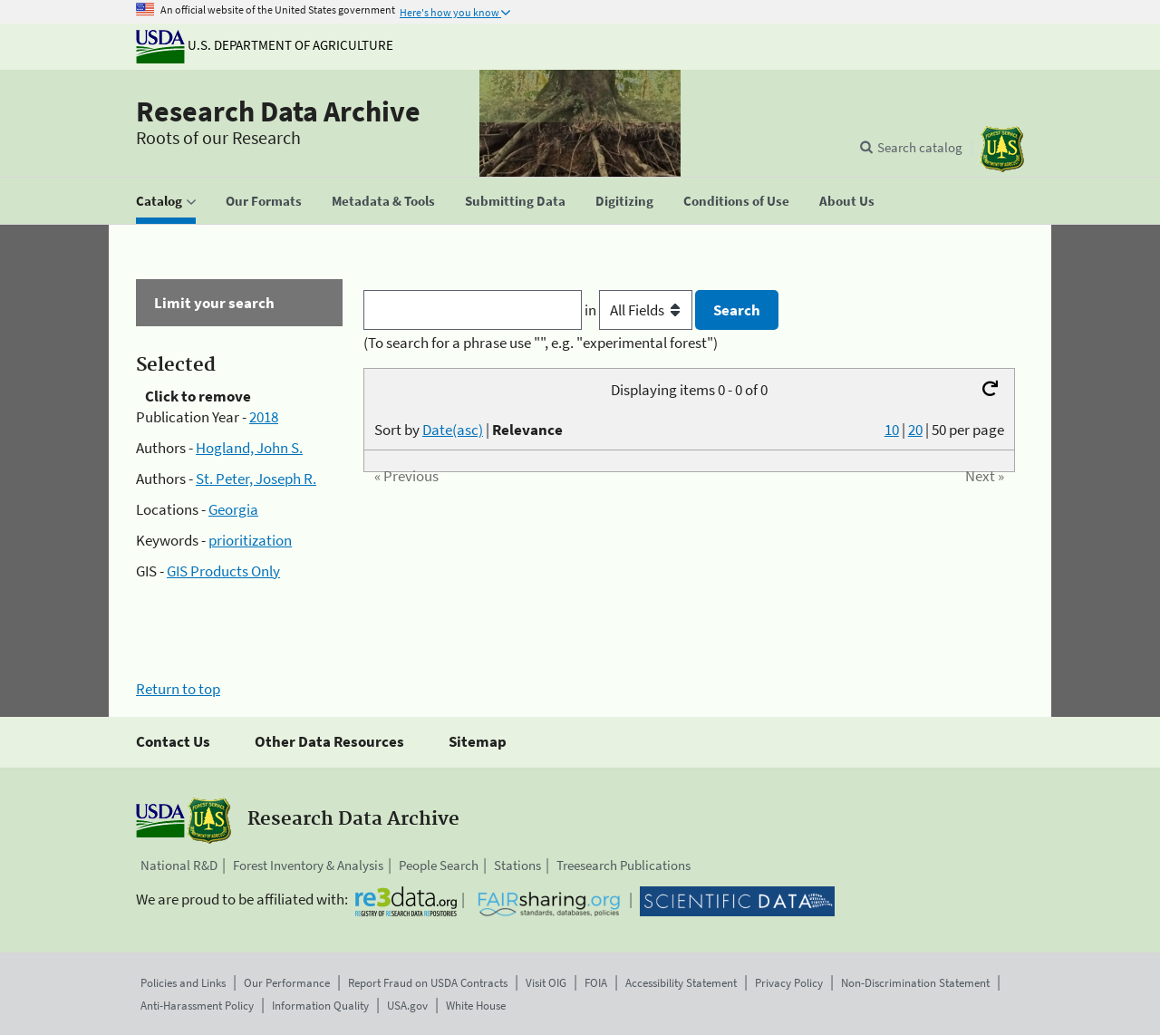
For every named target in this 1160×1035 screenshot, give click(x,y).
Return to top (178, 689)
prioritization (250, 540)
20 (915, 430)
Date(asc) (452, 430)
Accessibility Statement (681, 983)
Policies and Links (183, 983)
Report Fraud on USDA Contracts (428, 983)
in (640, 310)
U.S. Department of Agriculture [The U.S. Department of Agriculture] (264, 44)
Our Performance (287, 983)
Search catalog (919, 147)
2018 (263, 417)
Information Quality (320, 1005)
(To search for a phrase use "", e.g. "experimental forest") (540, 343)
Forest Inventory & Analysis (308, 865)
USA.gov (407, 1005)
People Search (438, 865)
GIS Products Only (223, 571)
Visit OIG (546, 983)
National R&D (179, 865)
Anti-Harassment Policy (197, 1005)
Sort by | (468, 430)
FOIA (596, 983)
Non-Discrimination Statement (915, 983)
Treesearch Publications (623, 865)
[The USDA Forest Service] (1002, 149)
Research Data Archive (278, 111)
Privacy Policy (789, 983)
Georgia (233, 509)
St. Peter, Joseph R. (256, 478)
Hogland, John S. (249, 448)
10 (891, 430)
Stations (517, 865)
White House (476, 1005)
